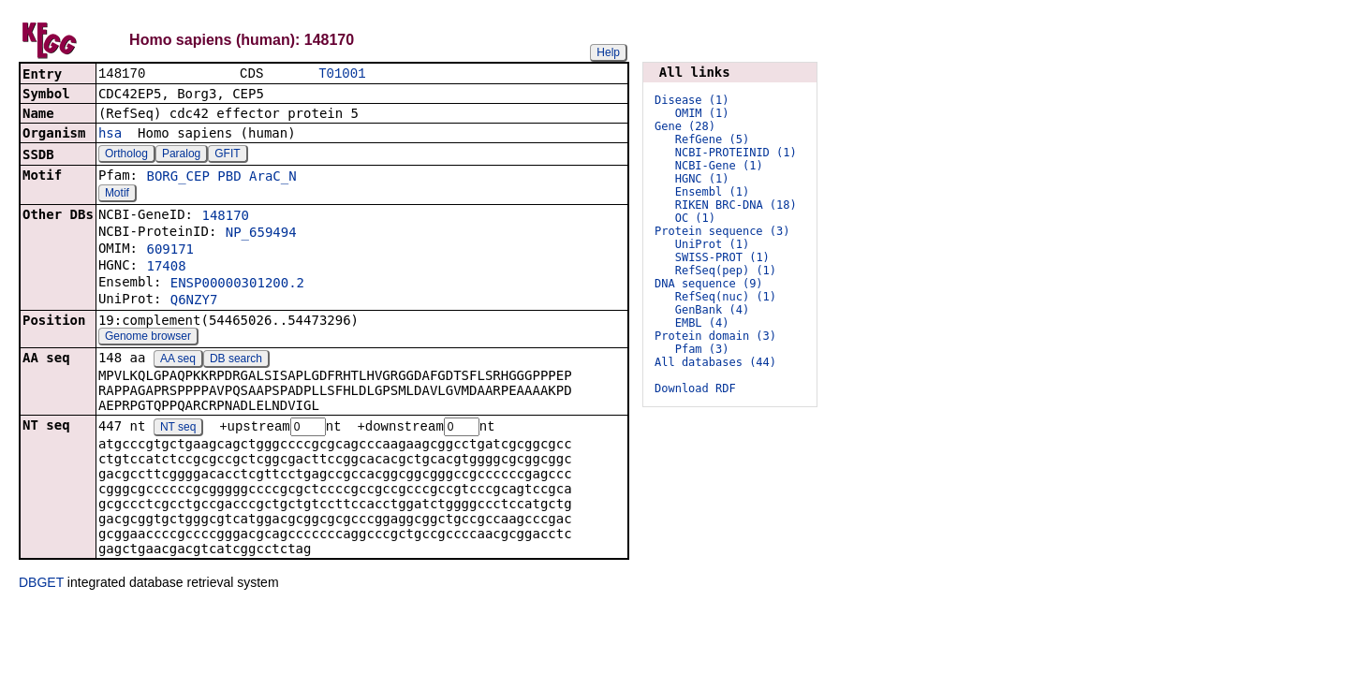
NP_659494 (261, 234)
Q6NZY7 (194, 301)
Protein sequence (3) (722, 231)
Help (608, 52)
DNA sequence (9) (709, 283)
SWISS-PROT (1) (722, 257)
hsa (110, 134)
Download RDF (695, 388)
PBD (229, 177)
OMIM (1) (702, 113)
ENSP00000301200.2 (237, 284)
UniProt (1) (712, 244)
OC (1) (695, 218)
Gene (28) (685, 126)
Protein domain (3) (715, 336)
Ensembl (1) (712, 191)
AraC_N (273, 177)
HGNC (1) (702, 178)
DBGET (41, 585)
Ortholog (126, 155)
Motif (117, 194)
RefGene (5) (712, 139)
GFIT (227, 155)
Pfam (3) (702, 349)
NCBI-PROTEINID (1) (736, 152)
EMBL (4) (702, 323)
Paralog (181, 155)
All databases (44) (715, 362)
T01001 (341, 74)
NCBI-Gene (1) (719, 165)
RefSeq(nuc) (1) (725, 296)
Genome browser (148, 337)
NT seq (178, 429)
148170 (225, 217)
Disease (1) (692, 100)
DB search (236, 360)
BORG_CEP (177, 177)
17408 (165, 267)
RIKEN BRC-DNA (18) (736, 205)
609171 (170, 250)
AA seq (178, 360)
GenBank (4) (712, 309)
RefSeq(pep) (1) (725, 270)
